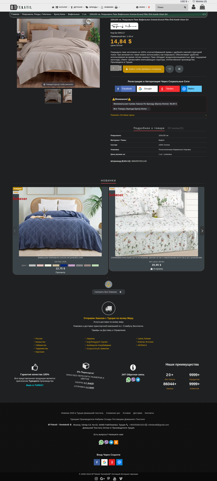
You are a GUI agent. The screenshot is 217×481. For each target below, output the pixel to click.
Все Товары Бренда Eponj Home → (131, 109)
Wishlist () (199, 1)
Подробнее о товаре (149, 128)
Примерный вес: (118, 36)
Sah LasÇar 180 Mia (156, 262)
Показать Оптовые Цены (159, 115)
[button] (62, 7)
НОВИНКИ (108, 180)
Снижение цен (113, 413)
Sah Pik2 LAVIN (60, 262)
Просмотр (60, 272)
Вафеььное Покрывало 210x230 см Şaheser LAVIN (60, 258)
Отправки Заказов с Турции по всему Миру (108, 318)
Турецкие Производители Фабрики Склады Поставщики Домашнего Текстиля (107, 419)
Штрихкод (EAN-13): (121, 161)
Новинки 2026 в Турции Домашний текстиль (82, 413)
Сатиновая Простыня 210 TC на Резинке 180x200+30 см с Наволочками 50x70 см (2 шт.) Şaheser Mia (156, 258)
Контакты (149, 413)
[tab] (159, 115)
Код (112, 33)
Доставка (137, 413)
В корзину (156, 269)
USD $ (184, 1)
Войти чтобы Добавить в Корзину (143, 69)
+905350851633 (136, 425)
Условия (127, 413)
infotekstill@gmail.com (158, 425)
